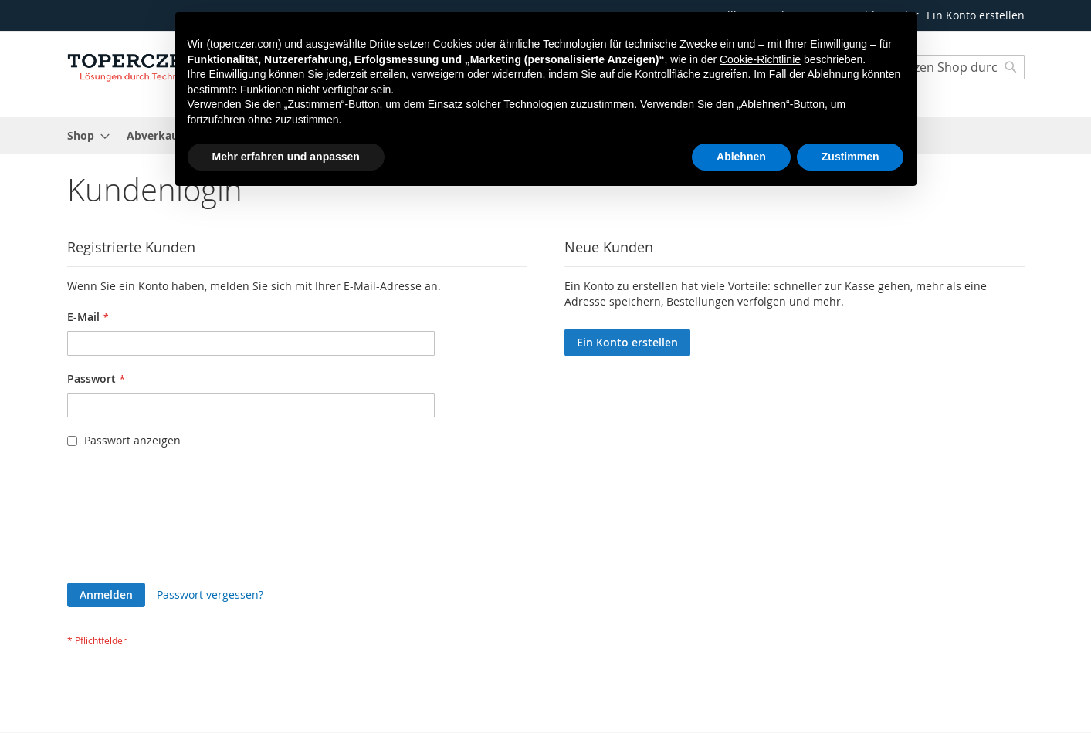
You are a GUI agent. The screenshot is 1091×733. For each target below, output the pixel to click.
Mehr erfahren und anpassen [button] (286, 156)
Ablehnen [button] (741, 156)
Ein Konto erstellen (976, 15)
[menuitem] (84, 135)
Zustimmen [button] (850, 156)
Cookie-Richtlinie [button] (760, 59)
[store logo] (132, 65)
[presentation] (130, 519)
